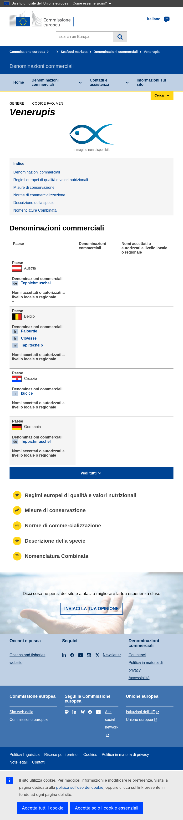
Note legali (19, 762)
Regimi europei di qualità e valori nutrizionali (50, 180)
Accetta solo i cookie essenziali (106, 807)
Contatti (38, 762)
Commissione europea (27, 52)
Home (18, 82)
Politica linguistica (25, 755)
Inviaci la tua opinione (91, 608)
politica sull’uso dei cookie (79, 787)
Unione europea (139, 720)
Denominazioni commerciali (116, 52)
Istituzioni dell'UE (140, 712)
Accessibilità (138, 678)
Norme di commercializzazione (39, 195)
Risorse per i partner (61, 755)
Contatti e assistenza (99, 82)
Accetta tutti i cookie (42, 807)
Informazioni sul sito (151, 82)
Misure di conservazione (34, 187)
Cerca (120, 37)
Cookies (90, 755)
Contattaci (137, 655)
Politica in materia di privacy (125, 755)
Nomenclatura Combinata (34, 210)
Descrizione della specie (34, 203)
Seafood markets (74, 52)
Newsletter (112, 655)
